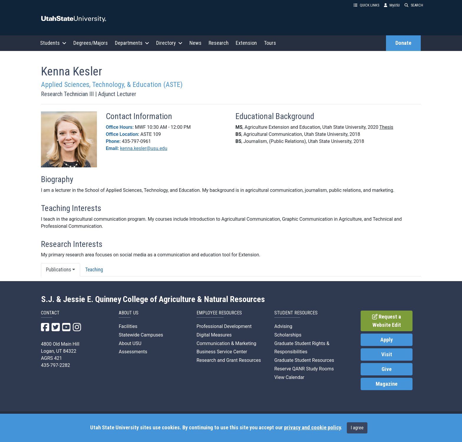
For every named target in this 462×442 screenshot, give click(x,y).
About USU (130, 343)
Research (219, 43)
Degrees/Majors (90, 43)
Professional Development (224, 326)
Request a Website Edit (386, 321)
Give (387, 369)
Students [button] (53, 43)
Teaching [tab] (94, 270)
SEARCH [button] (414, 5)
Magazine (386, 384)
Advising (283, 326)
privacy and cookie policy (312, 427)
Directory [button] (169, 43)
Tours (270, 43)
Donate (403, 43)
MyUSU (392, 5)
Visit (386, 354)
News (195, 43)
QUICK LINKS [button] (366, 5)
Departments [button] (132, 43)
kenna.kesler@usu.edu (143, 148)
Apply (386, 340)
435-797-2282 (55, 365)
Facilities (128, 326)
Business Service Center (222, 351)
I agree (357, 428)
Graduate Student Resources (304, 360)
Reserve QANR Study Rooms (304, 369)
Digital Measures (214, 335)
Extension (246, 43)
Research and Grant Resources (229, 360)
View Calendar (289, 377)
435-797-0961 (136, 141)
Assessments (133, 351)
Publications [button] (58, 270)
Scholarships (287, 335)
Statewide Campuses (141, 335)
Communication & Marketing (226, 343)
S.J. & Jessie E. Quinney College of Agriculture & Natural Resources (153, 299)
